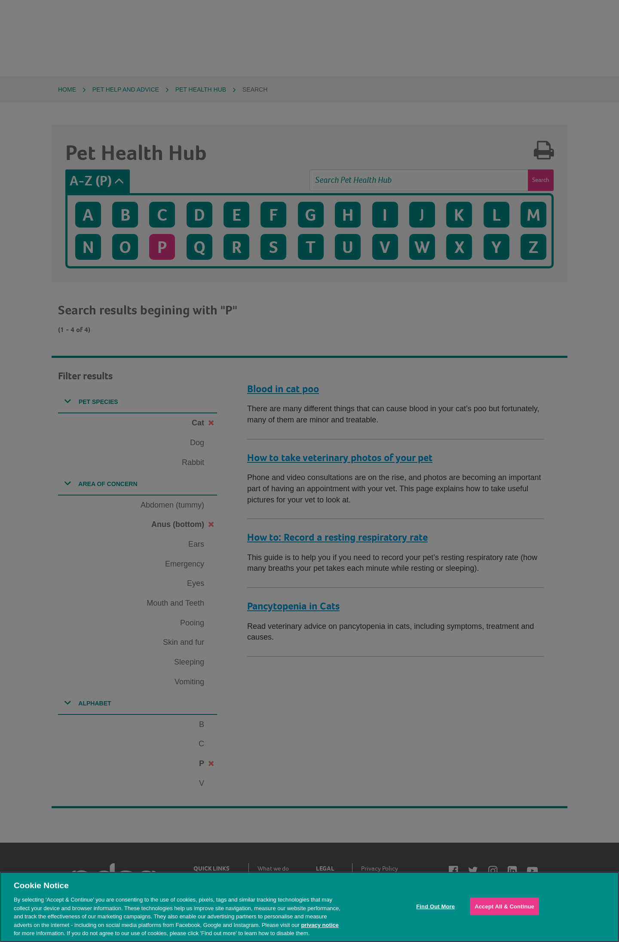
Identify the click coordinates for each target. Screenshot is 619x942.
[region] (309, 907)
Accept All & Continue (504, 906)
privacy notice (319, 925)
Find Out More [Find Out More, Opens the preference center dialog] (435, 906)
